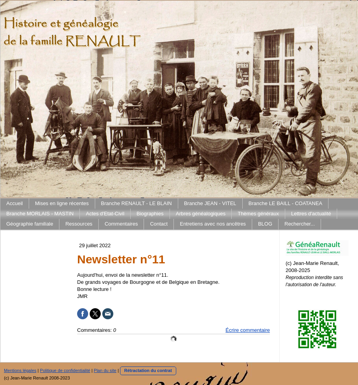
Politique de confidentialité (65, 370)
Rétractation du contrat (148, 370)
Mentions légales (20, 370)
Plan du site (105, 370)
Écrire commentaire (247, 330)
